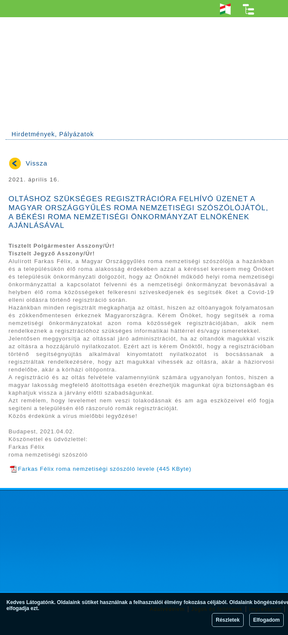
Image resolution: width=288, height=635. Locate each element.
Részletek (227, 620)
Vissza (36, 163)
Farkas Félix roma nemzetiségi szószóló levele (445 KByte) (101, 469)
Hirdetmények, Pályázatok (53, 134)
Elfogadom (266, 620)
